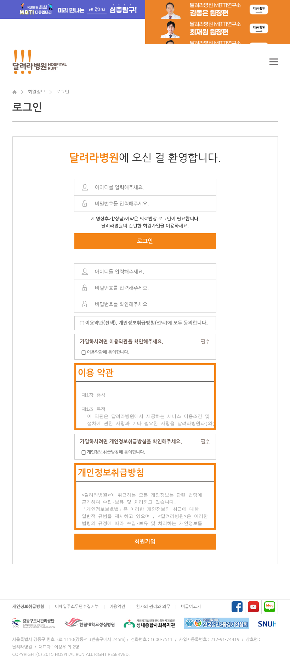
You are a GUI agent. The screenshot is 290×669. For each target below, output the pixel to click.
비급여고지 (191, 607)
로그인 (145, 241)
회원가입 (144, 541)
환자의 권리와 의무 (153, 607)
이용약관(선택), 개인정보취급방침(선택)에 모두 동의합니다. (146, 323)
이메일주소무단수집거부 (77, 607)
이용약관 (117, 607)
